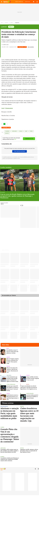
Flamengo (2, 427)
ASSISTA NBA (27, 1)
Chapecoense (9, 108)
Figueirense (17, 22)
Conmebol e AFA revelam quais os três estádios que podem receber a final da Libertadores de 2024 (9, 451)
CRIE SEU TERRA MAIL (19, 1)
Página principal (7, 2)
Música (7, 348)
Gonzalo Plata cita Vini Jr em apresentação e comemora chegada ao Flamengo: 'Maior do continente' (9, 435)
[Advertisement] (29, 459)
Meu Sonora (2, 192)
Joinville (20, 131)
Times (11, 26)
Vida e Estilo (9, 375)
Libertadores (3, 448)
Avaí (2, 108)
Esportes (6, 22)
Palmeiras (2, 456)
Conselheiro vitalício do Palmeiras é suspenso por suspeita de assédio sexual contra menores (9, 459)
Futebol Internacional (11, 384)
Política (27, 384)
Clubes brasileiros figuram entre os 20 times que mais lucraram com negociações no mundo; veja (29, 414)
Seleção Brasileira (30, 393)
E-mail (33, 1)
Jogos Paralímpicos (4, 406)
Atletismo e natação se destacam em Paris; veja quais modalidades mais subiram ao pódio (9, 413)
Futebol (11, 22)
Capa (2, 22)
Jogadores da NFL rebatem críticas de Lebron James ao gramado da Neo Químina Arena (29, 451)
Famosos (8, 357)
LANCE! (26, 131)
